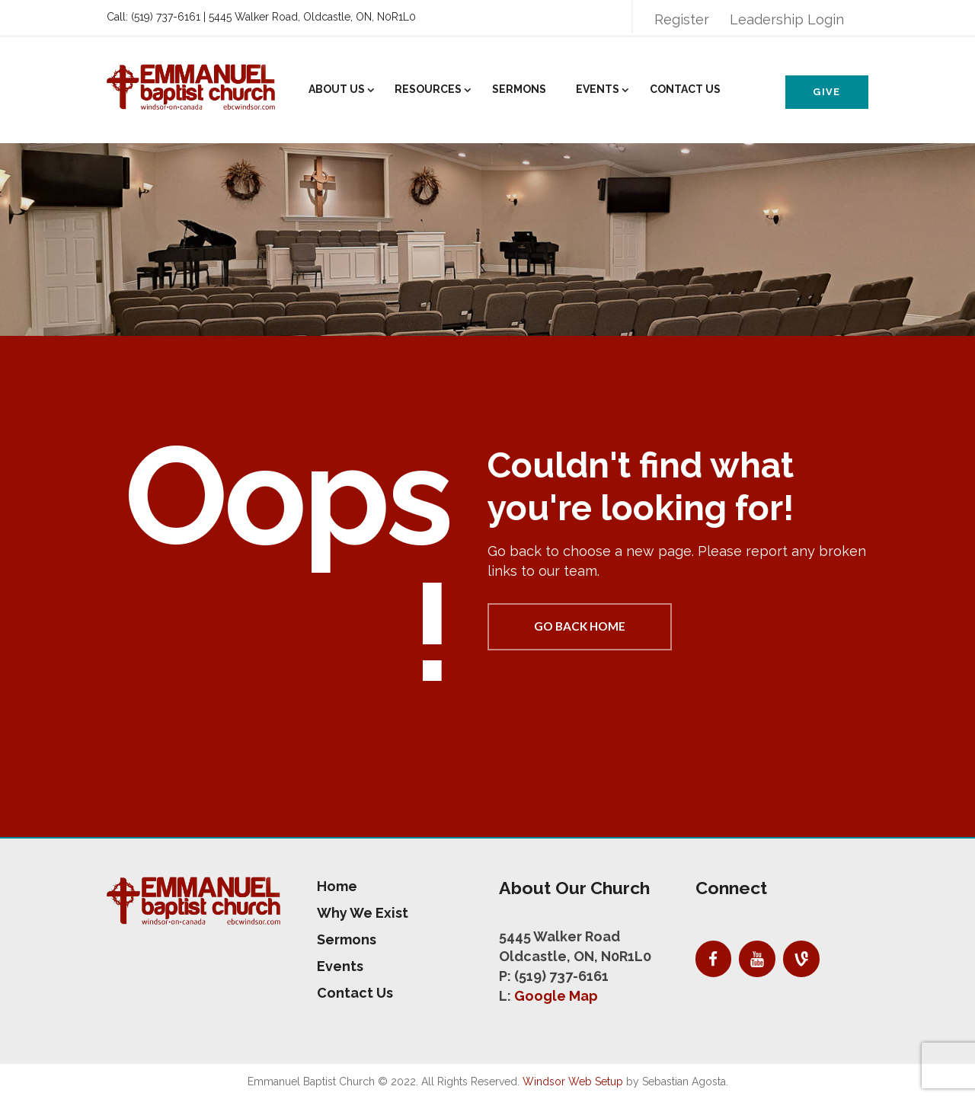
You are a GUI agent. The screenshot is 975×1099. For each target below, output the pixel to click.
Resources (428, 89)
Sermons (519, 89)
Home (337, 886)
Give (826, 91)
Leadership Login (787, 19)
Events (597, 89)
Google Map (556, 996)
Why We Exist (362, 913)
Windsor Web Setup (573, 1081)
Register (681, 19)
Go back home (579, 626)
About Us (336, 89)
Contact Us (685, 89)
